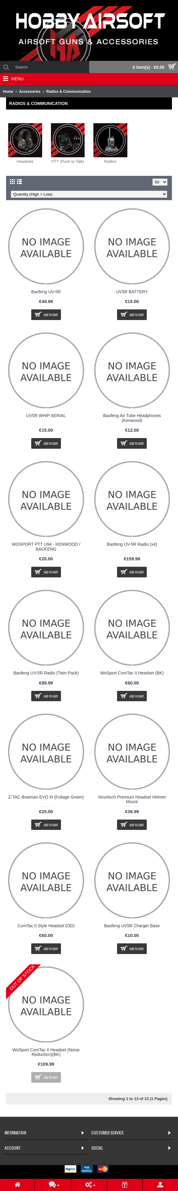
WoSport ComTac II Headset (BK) (132, 672)
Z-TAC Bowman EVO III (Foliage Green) (46, 797)
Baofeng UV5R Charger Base (132, 925)
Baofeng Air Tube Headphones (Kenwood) (132, 418)
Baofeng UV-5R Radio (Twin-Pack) (46, 672)
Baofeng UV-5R (46, 291)
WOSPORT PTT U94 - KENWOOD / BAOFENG (46, 546)
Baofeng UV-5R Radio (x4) (132, 544)
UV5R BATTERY (132, 291)
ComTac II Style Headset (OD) (46, 925)
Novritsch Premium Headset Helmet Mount (132, 799)
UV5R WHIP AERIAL (46, 415)
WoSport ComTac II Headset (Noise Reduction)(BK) (46, 1052)
